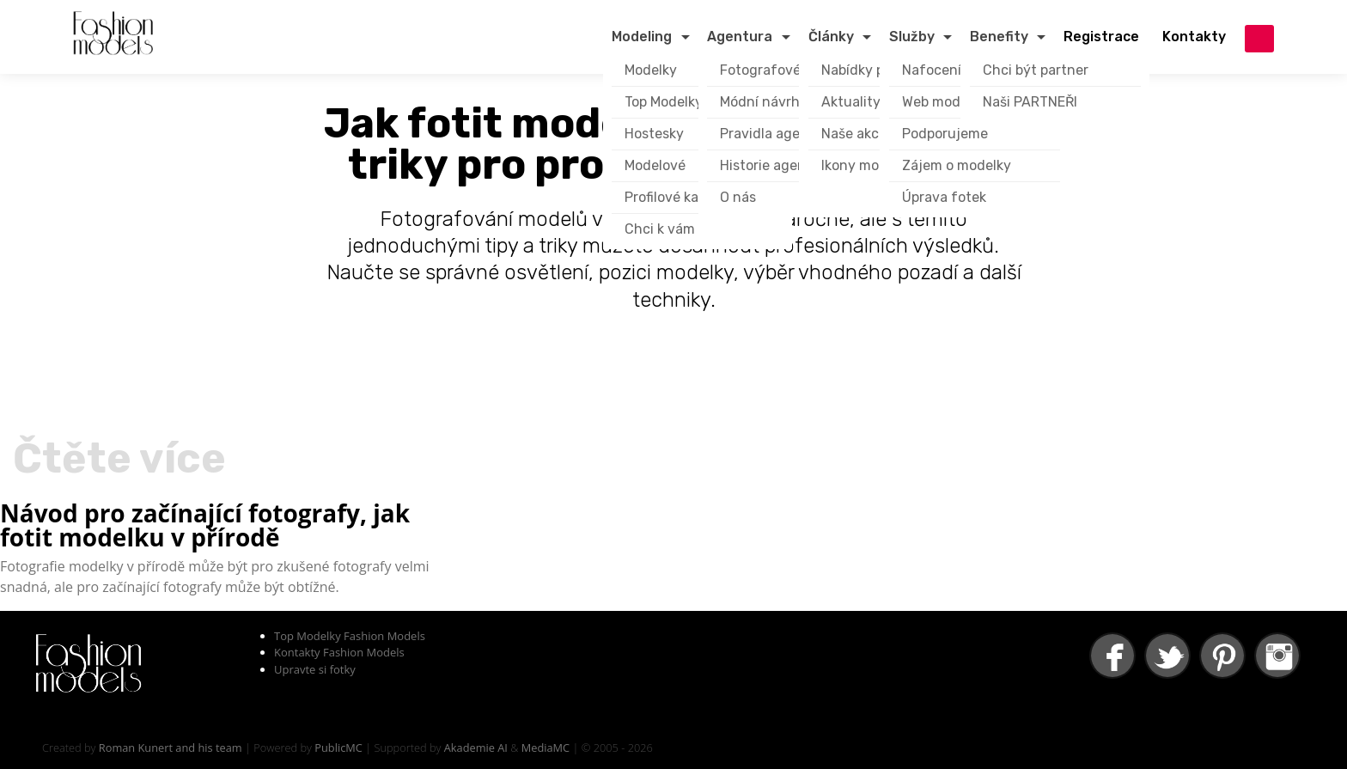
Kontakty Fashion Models (339, 652)
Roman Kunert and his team (170, 747)
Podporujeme (945, 133)
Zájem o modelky (956, 165)
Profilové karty (671, 197)
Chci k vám (660, 229)
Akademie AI (476, 747)
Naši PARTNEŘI (1030, 102)
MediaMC (545, 747)
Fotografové (760, 70)
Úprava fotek (944, 197)
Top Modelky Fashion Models (349, 636)
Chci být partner (1035, 70)
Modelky (651, 70)
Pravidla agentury (778, 133)
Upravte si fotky (315, 669)
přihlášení (1259, 38)
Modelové (655, 165)
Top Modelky (664, 102)
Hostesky (654, 133)
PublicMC (338, 747)
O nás (738, 197)
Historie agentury (776, 165)
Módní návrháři (768, 102)
